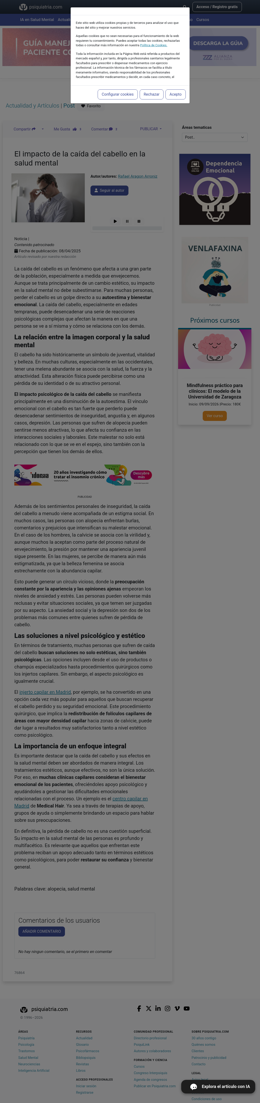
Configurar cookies (118, 94)
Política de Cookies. (153, 45)
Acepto (175, 94)
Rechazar (151, 94)
